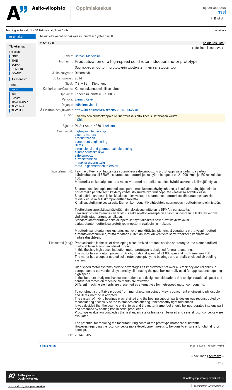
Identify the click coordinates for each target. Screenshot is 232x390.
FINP (15, 56)
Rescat (16, 98)
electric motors (85, 134)
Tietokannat (17, 46)
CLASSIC (17, 69)
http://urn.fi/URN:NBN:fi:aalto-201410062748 (106, 110)
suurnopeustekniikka (89, 152)
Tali (14, 93)
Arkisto (110, 126)
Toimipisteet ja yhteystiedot (209, 386)
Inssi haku (15, 36)
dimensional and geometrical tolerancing (103, 149)
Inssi (221, 12)
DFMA (79, 145)
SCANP (16, 73)
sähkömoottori (85, 155)
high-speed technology (91, 131)
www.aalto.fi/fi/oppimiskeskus (26, 386)
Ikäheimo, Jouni (86, 105)
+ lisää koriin (48, 345)
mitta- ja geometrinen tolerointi (96, 166)
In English (217, 18)
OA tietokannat (44, 30)
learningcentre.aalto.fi (19, 30)
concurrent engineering (91, 142)
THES (15, 60)
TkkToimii (18, 106)
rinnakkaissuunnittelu (90, 162)
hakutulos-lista (213, 43)
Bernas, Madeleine (88, 56)
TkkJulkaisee (20, 102)
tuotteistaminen (86, 159)
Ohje (80, 120)
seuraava (215, 48)
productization (85, 138)
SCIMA (16, 64)
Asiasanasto (19, 79)
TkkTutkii (17, 110)
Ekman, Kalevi (84, 99)
